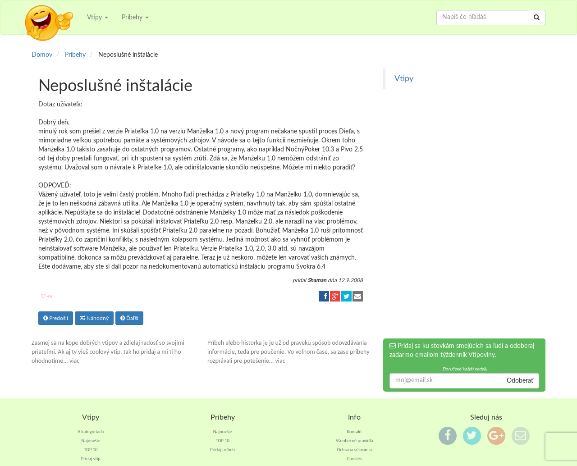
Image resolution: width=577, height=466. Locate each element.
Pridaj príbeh (222, 449)
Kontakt (354, 431)
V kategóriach (91, 431)
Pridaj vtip (91, 458)
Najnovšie (90, 440)
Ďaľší (129, 318)
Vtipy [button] (97, 17)
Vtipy (403, 78)
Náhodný (94, 318)
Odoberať (520, 381)
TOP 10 (90, 449)
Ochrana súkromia (354, 449)
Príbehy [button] (135, 17)
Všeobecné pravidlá (354, 440)
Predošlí (55, 318)
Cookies (354, 458)
